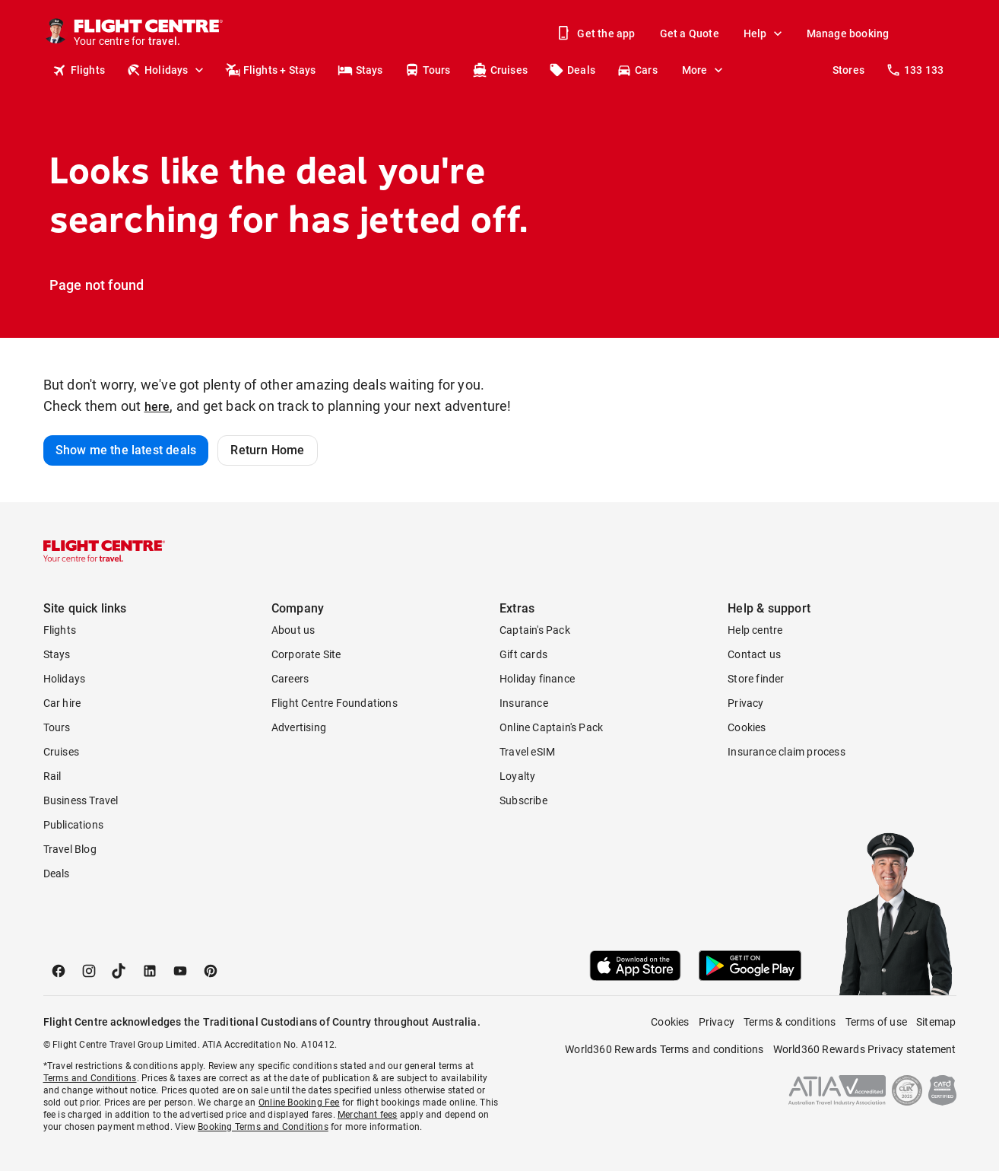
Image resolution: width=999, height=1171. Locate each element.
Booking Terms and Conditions (263, 1127)
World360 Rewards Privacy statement (864, 1049)
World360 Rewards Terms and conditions (664, 1049)
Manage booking (848, 33)
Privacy (745, 703)
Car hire (62, 703)
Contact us (754, 654)
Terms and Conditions (90, 1078)
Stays (360, 70)
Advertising (298, 727)
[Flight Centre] (149, 33)
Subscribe (523, 800)
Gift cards (523, 654)
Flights (78, 70)
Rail (52, 776)
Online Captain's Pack (551, 727)
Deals (572, 70)
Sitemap (936, 1022)
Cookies (747, 727)
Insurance (524, 703)
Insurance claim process (786, 752)
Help (764, 33)
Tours (427, 70)
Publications (73, 825)
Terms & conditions (790, 1022)
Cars (637, 70)
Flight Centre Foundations (334, 703)
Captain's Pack (535, 630)
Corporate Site (306, 654)
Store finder (756, 679)
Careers (290, 679)
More (704, 70)
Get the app (597, 33)
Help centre (755, 630)
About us (293, 630)
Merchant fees (368, 1114)
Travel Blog (70, 849)
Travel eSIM (527, 752)
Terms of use (876, 1022)
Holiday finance (537, 679)
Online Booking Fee (299, 1102)
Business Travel (81, 800)
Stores (848, 70)
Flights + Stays (270, 70)
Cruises (500, 70)
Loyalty (517, 776)
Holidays (166, 70)
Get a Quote (689, 33)
